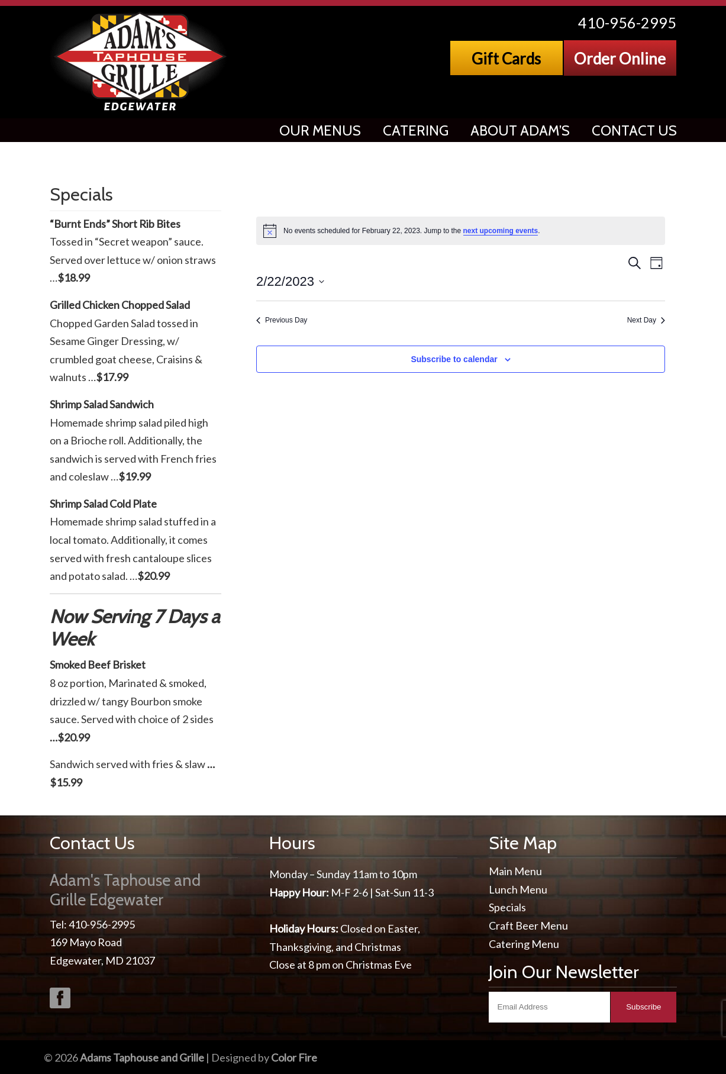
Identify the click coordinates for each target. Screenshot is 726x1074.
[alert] (460, 231)
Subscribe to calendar (454, 359)
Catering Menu (524, 943)
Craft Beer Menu (528, 925)
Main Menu (515, 871)
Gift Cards (506, 58)
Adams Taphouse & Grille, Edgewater (141, 61)
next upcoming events (500, 231)
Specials (507, 907)
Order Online (620, 58)
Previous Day (281, 320)
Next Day (646, 320)
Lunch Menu (518, 889)
